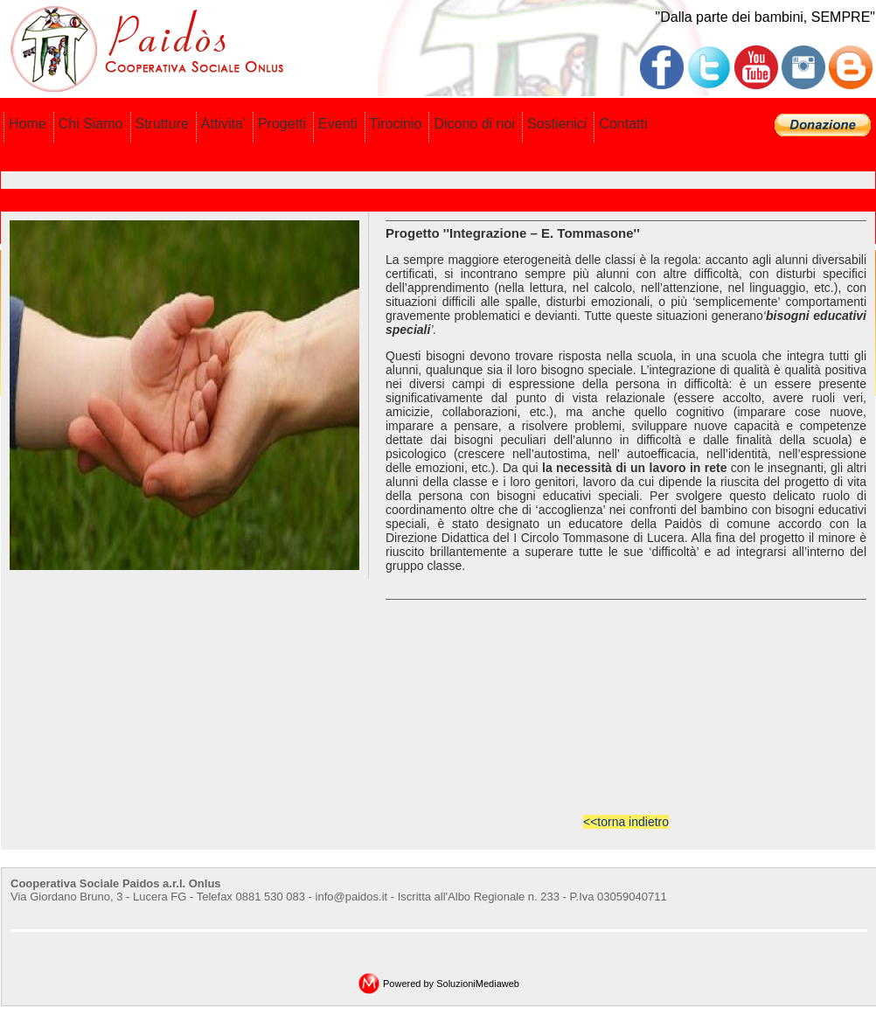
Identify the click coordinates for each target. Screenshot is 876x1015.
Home (27, 123)
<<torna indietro (626, 822)
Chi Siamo (91, 123)
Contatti (623, 123)
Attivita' (223, 123)
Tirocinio (396, 123)
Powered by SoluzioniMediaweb (451, 983)
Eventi (337, 123)
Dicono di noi (474, 123)
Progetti (282, 123)
